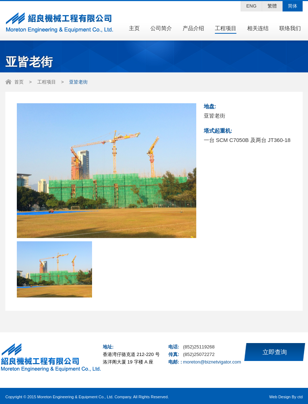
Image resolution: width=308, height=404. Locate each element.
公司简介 (161, 28)
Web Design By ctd (286, 397)
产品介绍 (193, 28)
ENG (251, 6)
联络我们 (290, 28)
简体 (292, 6)
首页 (19, 82)
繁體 (272, 6)
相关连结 (258, 28)
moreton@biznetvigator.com (212, 362)
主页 (134, 28)
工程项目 (225, 28)
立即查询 (275, 352)
